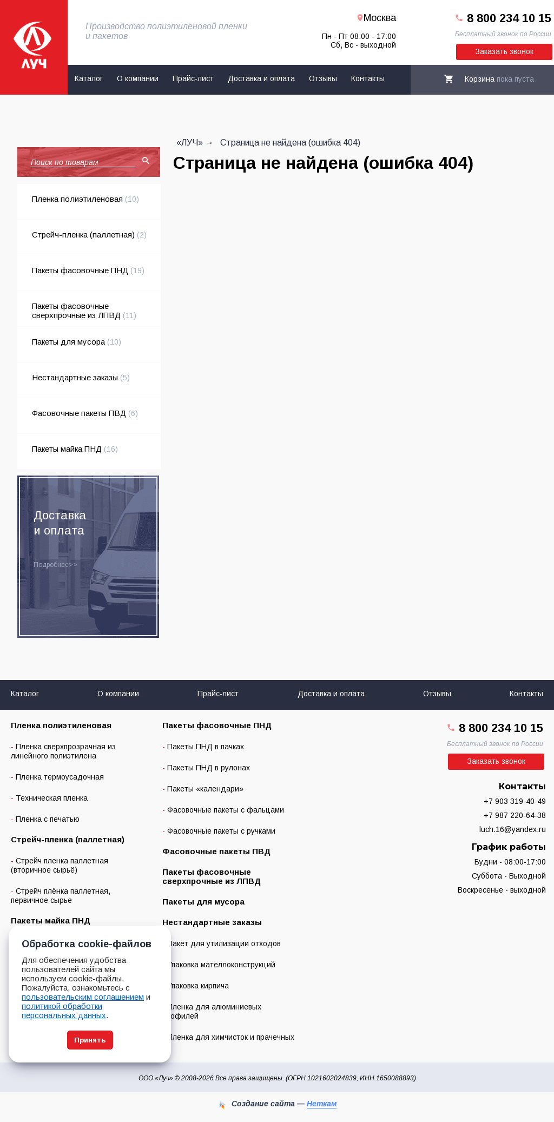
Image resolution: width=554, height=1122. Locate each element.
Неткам (322, 1103)
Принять (89, 1040)
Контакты (368, 78)
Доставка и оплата (261, 78)
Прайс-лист (193, 78)
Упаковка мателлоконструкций (221, 964)
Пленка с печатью (48, 819)
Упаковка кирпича (198, 985)
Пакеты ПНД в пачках (205, 746)
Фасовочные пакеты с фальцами (225, 810)
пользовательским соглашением (83, 996)
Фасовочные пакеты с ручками (221, 831)
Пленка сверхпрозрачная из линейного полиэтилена (63, 751)
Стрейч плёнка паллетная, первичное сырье (60, 896)
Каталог (89, 78)
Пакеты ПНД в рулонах (208, 767)
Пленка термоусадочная (60, 777)
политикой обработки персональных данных (64, 1010)
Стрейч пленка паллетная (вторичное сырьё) (59, 865)
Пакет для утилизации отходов (224, 943)
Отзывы (323, 78)
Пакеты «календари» (205, 788)
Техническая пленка (52, 798)
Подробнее (51, 565)
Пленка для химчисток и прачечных (230, 1037)
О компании (138, 78)
